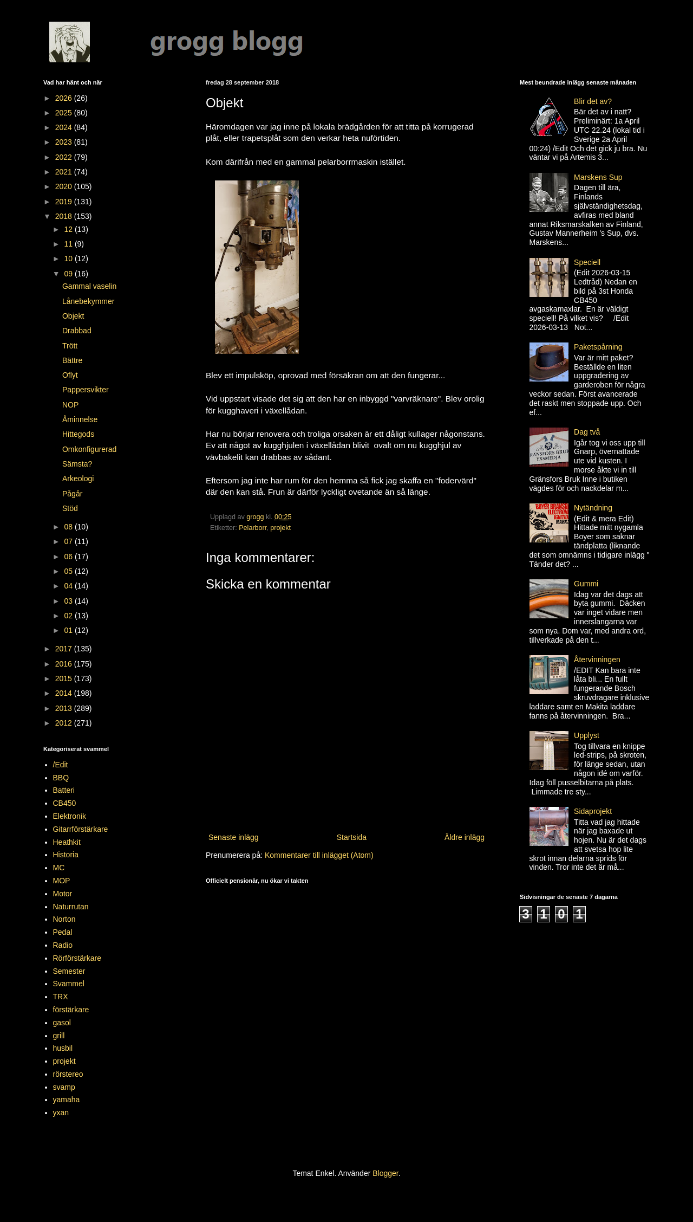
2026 (64, 98)
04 (69, 585)
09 (69, 273)
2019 (64, 201)
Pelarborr (252, 528)
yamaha (66, 1099)
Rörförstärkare (77, 958)
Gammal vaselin (89, 286)
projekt (280, 528)
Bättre (72, 360)
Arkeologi (78, 478)
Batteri (64, 790)
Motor (63, 893)
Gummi (586, 583)
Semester (69, 971)
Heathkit (67, 842)
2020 (64, 186)
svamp (64, 1087)
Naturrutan (71, 906)
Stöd (70, 508)
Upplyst (586, 735)
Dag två (587, 432)
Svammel (68, 983)
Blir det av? (593, 101)
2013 (64, 708)
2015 (64, 678)
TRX (60, 996)
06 (69, 556)
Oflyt (70, 375)
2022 (64, 157)
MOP (61, 880)
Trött (69, 345)
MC (59, 867)
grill (59, 1035)
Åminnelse (79, 419)
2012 (64, 723)
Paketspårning (598, 346)
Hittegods (78, 434)
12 (69, 229)
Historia (66, 854)
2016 (64, 664)
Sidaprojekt (593, 811)
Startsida (352, 837)
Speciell (587, 262)
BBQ (61, 777)
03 (69, 601)
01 (69, 630)
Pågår (72, 493)
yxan (61, 1112)
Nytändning (593, 507)
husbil (63, 1048)
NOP (70, 404)
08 (69, 526)
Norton (64, 919)
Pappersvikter (85, 389)
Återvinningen (597, 659)
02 (69, 615)
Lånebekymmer (88, 301)
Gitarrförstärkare (80, 829)
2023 (64, 142)
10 (69, 258)
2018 (64, 216)
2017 (64, 648)
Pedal (63, 932)
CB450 (64, 803)
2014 (64, 693)
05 (69, 571)
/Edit (60, 764)
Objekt (73, 316)
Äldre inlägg (464, 837)
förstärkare (71, 1009)
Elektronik (69, 816)
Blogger (385, 1173)
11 (69, 244)
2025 (64, 112)
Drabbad (76, 330)
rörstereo (68, 1074)
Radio (63, 945)
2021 (64, 171)
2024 (64, 127)
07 (69, 541)
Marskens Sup (598, 177)
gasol (62, 1022)
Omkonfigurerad (89, 449)
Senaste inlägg (233, 837)
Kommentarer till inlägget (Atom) (319, 855)
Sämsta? (77, 464)
